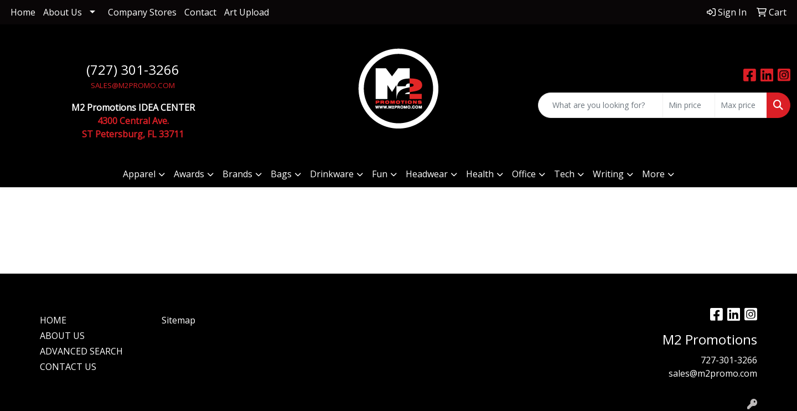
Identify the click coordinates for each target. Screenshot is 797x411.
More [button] (653, 174)
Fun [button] (379, 174)
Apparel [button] (139, 174)
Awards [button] (189, 174)
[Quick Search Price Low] (689, 105)
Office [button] (524, 174)
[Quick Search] (600, 105)
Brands (237, 174)
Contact (200, 12)
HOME (53, 320)
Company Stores (142, 12)
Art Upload (246, 12)
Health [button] (480, 174)
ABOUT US (62, 336)
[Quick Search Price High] (741, 105)
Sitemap (178, 320)
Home (23, 12)
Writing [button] (608, 174)
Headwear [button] (427, 174)
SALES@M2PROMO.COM (133, 85)
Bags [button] (281, 174)
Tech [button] (564, 174)
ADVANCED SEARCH (81, 351)
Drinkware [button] (332, 174)
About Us (62, 12)
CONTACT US (68, 367)
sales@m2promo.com (713, 373)
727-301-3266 (729, 360)
